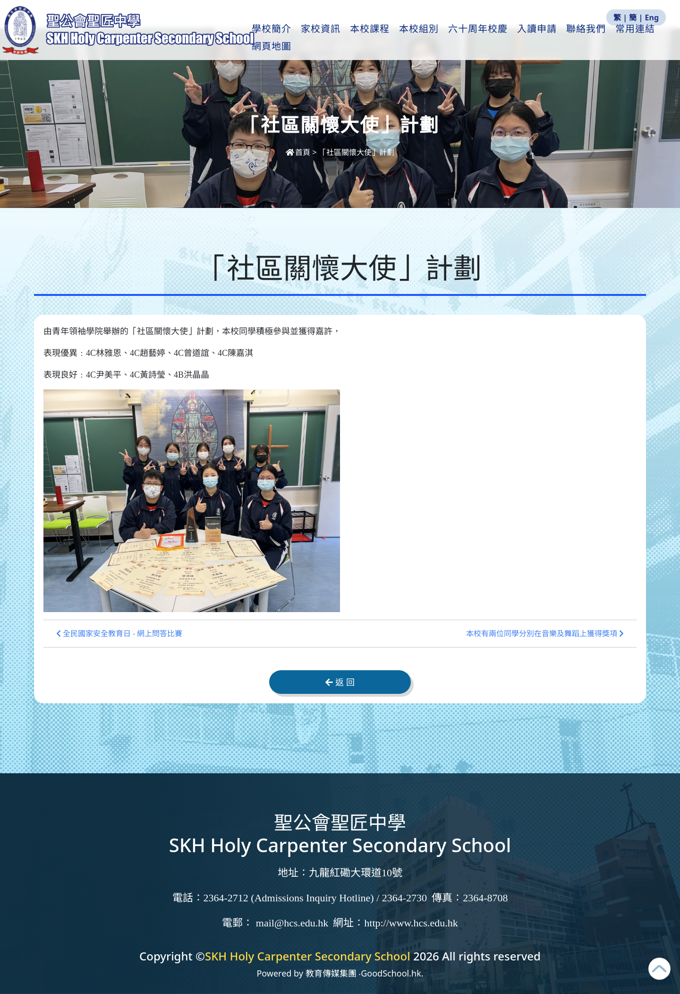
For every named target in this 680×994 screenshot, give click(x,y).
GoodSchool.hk (391, 973)
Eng (652, 17)
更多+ (637, 38)
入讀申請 (543, 38)
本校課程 (376, 38)
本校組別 (425, 38)
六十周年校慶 (484, 38)
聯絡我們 (592, 38)
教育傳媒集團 (331, 973)
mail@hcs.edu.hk (292, 923)
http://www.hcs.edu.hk (411, 923)
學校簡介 (278, 38)
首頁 (299, 152)
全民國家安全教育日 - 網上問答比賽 (119, 634)
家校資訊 (327, 38)
